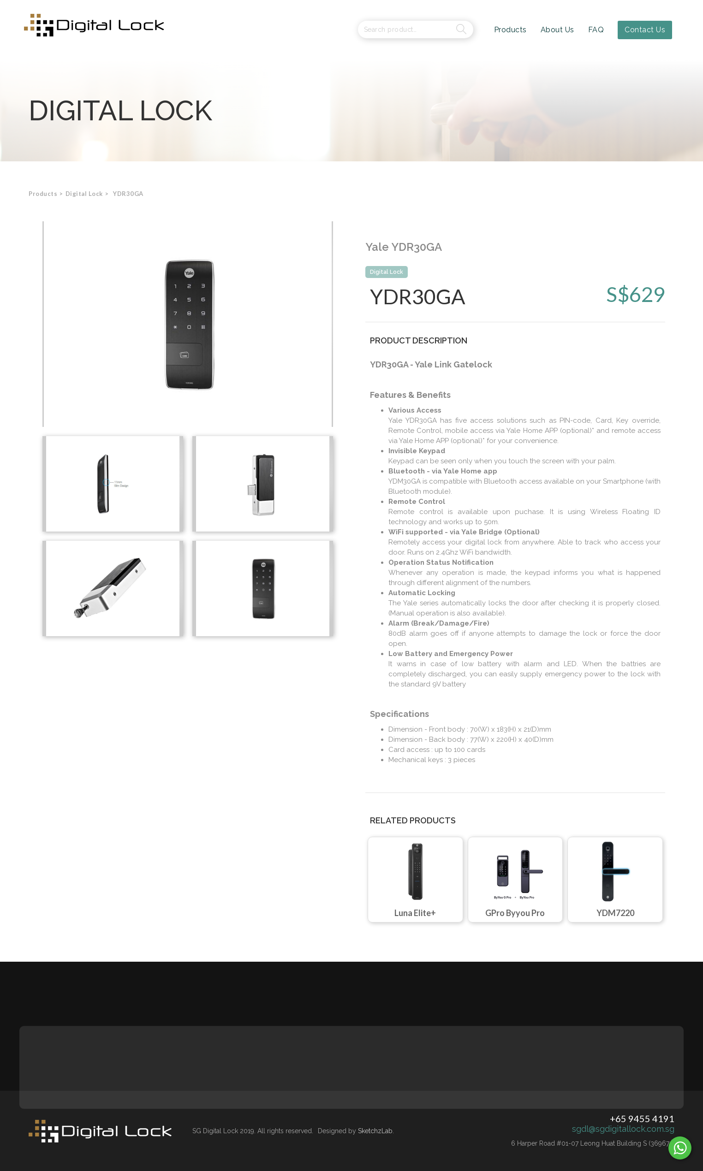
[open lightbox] (187, 324)
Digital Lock (386, 272)
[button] (84, 193)
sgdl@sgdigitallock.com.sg (623, 1129)
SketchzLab (375, 1131)
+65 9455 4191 (642, 1118)
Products (43, 193)
